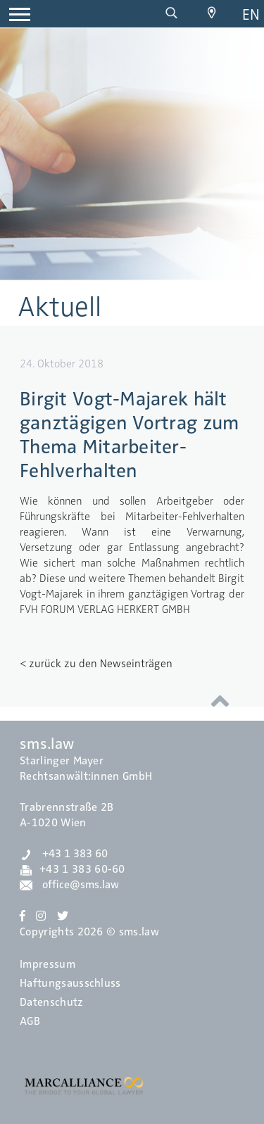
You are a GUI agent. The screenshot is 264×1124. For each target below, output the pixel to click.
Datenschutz (52, 1002)
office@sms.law (69, 885)
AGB (30, 1021)
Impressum (47, 964)
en (251, 14)
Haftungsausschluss (70, 983)
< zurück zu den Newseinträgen (96, 664)
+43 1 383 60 (64, 854)
